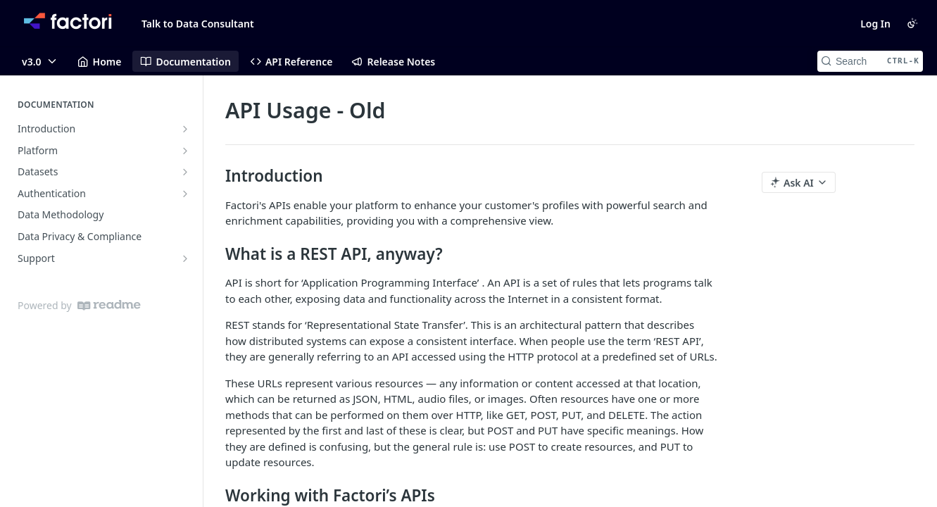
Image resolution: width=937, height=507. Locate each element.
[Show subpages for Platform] (185, 150)
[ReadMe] (109, 305)
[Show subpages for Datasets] (185, 171)
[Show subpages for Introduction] (185, 128)
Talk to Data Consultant (198, 23)
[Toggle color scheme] (912, 23)
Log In (875, 23)
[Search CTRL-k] (870, 61)
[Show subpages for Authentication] (185, 193)
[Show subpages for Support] (185, 258)
